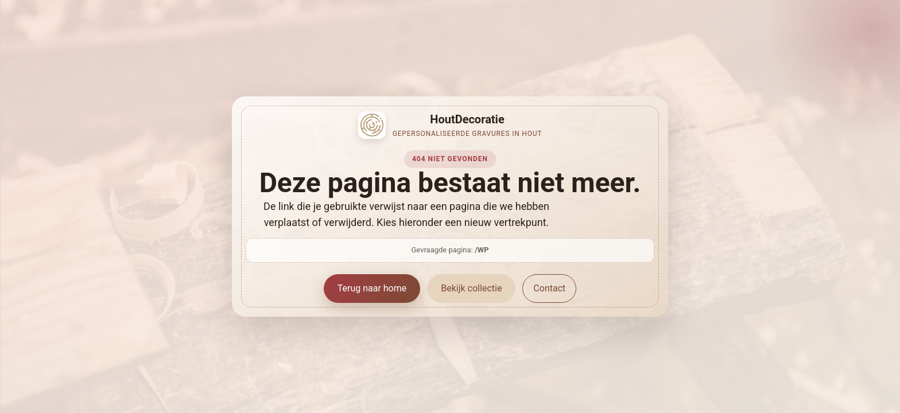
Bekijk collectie (471, 288)
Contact (549, 288)
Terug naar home (372, 288)
